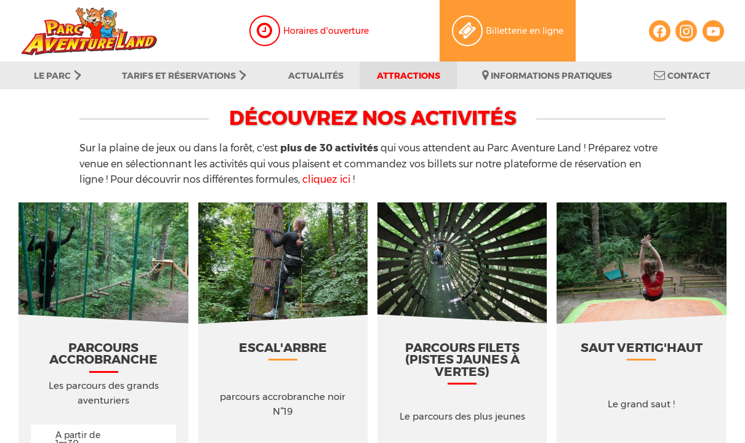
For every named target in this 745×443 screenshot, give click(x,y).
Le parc (58, 75)
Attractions (408, 75)
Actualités (316, 75)
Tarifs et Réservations (184, 75)
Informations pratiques (547, 75)
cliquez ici (326, 179)
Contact (682, 75)
